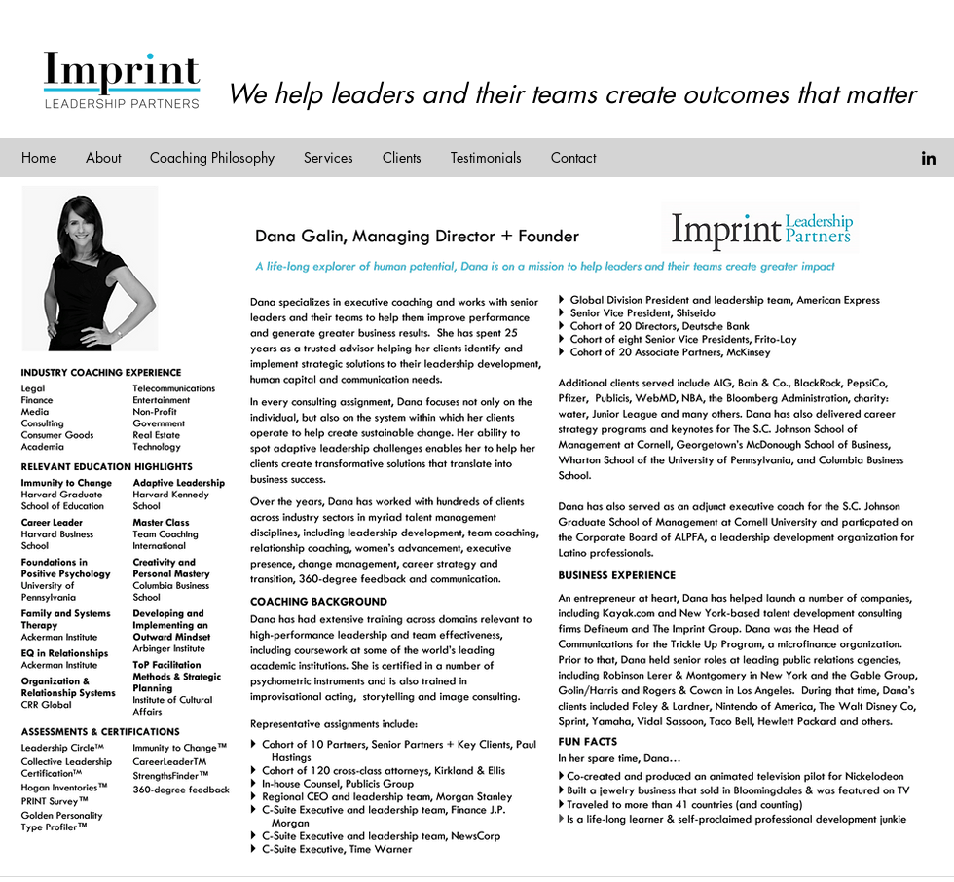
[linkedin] (928, 157)
